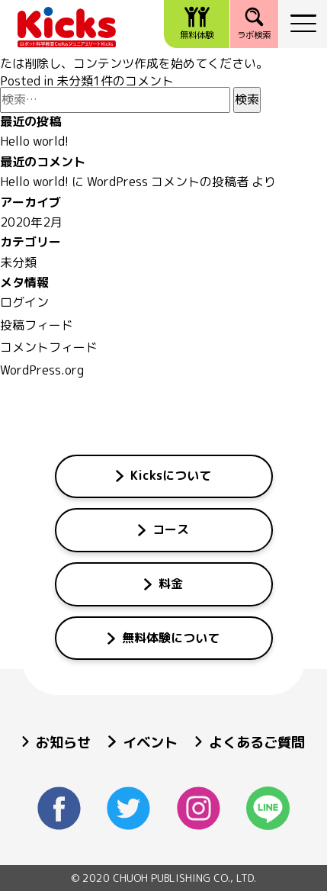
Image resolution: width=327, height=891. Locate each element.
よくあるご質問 (250, 742)
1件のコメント (133, 80)
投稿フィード (36, 325)
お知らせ (56, 742)
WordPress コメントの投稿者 (167, 181)
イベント (142, 742)
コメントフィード (49, 347)
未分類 (74, 80)
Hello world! (34, 141)
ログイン (24, 302)
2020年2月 (31, 222)
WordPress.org (42, 370)
